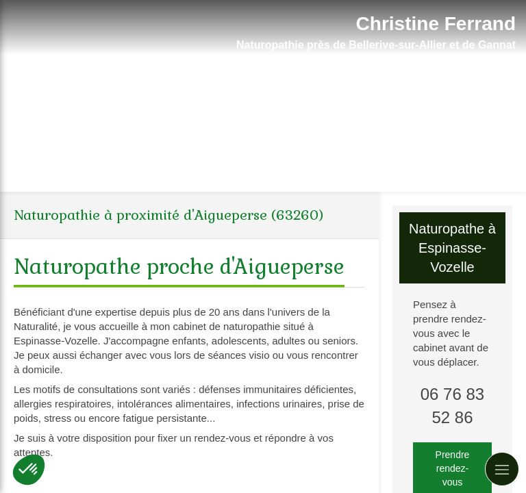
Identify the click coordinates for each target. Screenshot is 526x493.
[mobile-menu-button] (502, 469)
